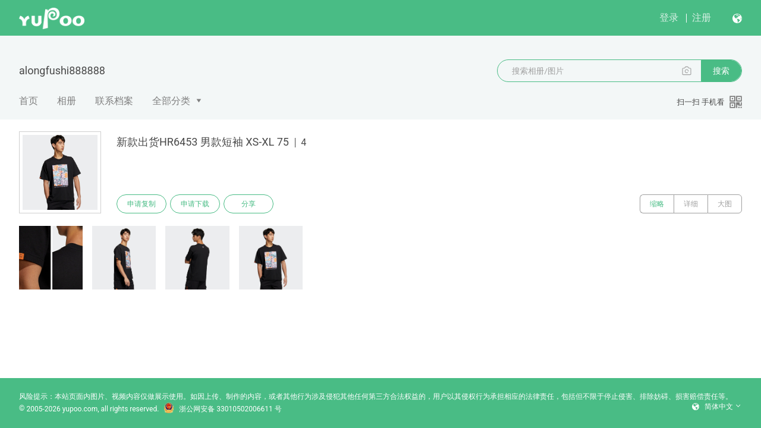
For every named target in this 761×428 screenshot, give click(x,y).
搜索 (721, 70)
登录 (668, 17)
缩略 (657, 204)
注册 (701, 17)
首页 (28, 100)
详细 (691, 204)
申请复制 (141, 204)
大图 (725, 204)
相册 (66, 100)
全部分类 (171, 100)
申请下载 (195, 204)
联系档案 (114, 100)
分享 (248, 204)
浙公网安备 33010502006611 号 (222, 409)
